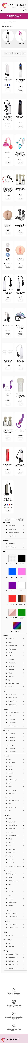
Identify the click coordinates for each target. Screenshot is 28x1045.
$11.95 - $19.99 (8, 263)
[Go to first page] (6, 519)
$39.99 (8, 157)
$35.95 (8, 88)
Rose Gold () (12, 617)
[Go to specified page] (12, 519)
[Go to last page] (22, 519)
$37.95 (20, 230)
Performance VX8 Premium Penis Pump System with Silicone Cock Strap (7, 118)
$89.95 (8, 123)
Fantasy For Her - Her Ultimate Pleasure (20, 430)
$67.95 (20, 469)
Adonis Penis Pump (7, 325)
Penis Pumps (8, 43)
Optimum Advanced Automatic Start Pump (20, 81)
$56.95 (20, 122)
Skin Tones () (22, 604)
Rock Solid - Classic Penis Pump (20, 293)
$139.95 (20, 159)
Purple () (12, 590)
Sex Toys (11, 22)
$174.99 (20, 87)
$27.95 (20, 195)
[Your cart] (26, 10)
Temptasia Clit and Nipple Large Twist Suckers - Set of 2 (7, 431)
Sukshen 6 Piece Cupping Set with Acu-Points (20, 327)
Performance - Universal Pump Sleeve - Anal (7, 225)
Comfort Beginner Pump (8, 80)
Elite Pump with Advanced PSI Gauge (20, 465)
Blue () (12, 577)
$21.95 (20, 365)
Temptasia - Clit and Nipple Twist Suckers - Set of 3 (20, 189)
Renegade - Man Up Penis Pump (20, 117)
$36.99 (8, 297)
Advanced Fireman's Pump (7, 465)
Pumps (16, 22)
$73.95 (8, 469)
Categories (4, 22)
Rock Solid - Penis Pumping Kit (7, 293)
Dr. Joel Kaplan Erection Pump (20, 361)
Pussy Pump (8, 152)
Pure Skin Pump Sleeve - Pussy (20, 259)
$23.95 (20, 401)
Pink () (21, 577)
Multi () (17, 631)
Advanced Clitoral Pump (8, 394)
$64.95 (8, 195)
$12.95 (8, 230)
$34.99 (20, 332)
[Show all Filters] (8, 53)
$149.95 (20, 435)
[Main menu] (2, 10)
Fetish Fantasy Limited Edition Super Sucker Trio (20, 225)
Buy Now (7, 90)
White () (22, 590)
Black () (22, 563)
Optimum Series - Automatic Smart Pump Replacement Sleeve (20, 395)
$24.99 (20, 297)
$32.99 (8, 400)
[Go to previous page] (8, 519)
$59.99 (8, 330)
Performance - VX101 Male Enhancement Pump (8, 499)
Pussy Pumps (21, 43)
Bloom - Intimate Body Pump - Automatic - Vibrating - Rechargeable (20, 154)
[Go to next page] (19, 519)
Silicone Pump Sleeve (7, 259)
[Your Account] (23, 10)
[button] (5, 85)
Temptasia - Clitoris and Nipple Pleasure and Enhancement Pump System (7, 190)
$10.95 (8, 365)
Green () (22, 617)
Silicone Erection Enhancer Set (8, 361)
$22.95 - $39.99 (8, 507)
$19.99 (20, 263)
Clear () (12, 563)
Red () (12, 604)
